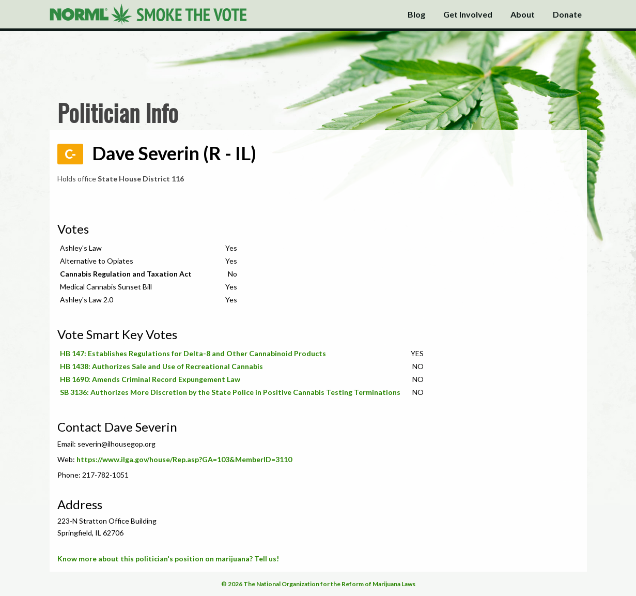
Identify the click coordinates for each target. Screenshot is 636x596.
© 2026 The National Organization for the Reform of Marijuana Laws (318, 584)
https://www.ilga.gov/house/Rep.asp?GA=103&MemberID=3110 (184, 459)
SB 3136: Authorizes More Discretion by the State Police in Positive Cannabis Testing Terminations (230, 392)
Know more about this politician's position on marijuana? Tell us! (168, 558)
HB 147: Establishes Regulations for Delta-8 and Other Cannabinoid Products (193, 353)
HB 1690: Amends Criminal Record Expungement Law (150, 379)
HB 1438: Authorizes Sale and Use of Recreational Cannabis (161, 366)
